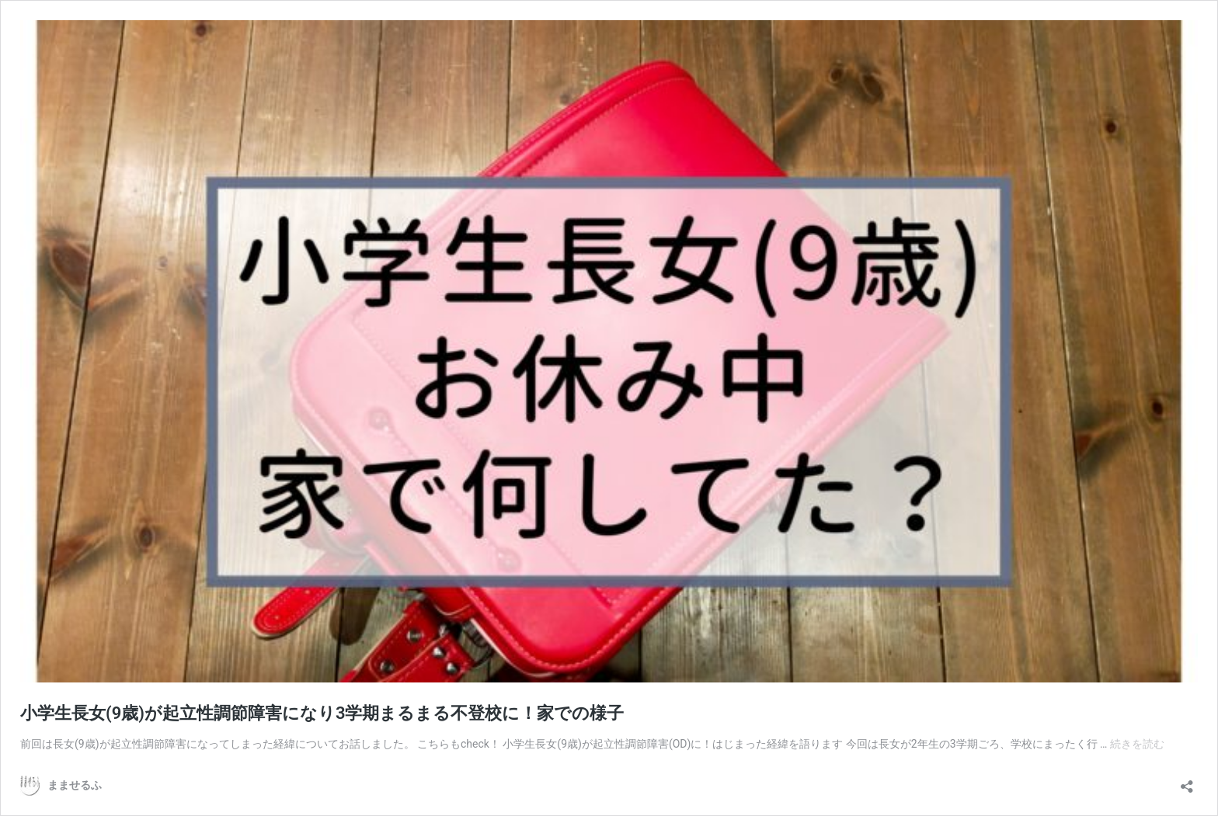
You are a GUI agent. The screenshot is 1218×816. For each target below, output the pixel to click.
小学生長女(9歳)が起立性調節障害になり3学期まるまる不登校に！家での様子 (322, 713)
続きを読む (1137, 744)
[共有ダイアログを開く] (1187, 781)
